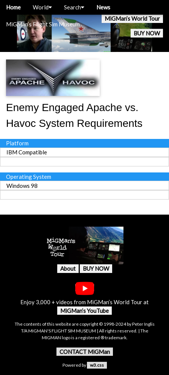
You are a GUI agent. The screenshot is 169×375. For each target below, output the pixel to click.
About (68, 268)
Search (74, 7)
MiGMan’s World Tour (132, 18)
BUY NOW (147, 33)
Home (13, 7)
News (103, 7)
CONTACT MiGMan (84, 351)
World (42, 7)
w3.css (97, 365)
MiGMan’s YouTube (84, 310)
